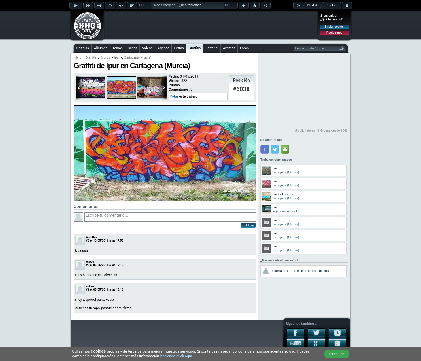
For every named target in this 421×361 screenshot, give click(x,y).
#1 (88, 289)
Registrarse (334, 33)
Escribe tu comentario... (170, 217)
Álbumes (100, 48)
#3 (88, 240)
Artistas (229, 48)
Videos (147, 48)
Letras (179, 48)
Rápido (330, 5)
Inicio (77, 57)
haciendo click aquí (176, 356)
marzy (90, 261)
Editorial (212, 48)
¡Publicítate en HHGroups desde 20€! (321, 130)
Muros (105, 57)
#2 (88, 265)
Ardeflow (92, 237)
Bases (132, 48)
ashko (90, 286)
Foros (244, 48)
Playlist (312, 5)
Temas (117, 48)
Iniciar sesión (334, 27)
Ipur (117, 57)
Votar (174, 96)
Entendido (336, 354)
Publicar (248, 225)
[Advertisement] (211, 25)
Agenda (163, 48)
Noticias (82, 48)
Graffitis (195, 48)
